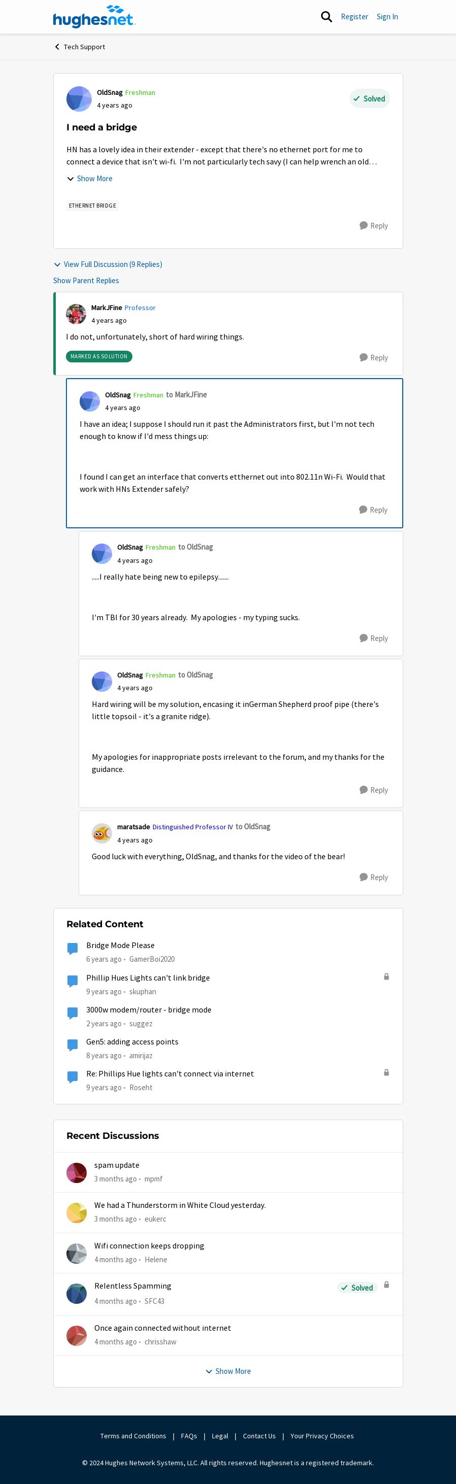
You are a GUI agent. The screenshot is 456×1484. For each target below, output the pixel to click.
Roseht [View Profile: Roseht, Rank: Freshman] (141, 1087)
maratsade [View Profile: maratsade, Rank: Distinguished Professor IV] (133, 826)
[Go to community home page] (94, 16)
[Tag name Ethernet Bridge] (92, 205)
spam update (116, 1165)
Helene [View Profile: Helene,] (156, 1259)
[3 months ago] (115, 1179)
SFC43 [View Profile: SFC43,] (154, 1301)
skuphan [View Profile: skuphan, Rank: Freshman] (142, 991)
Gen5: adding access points (132, 1042)
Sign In (387, 16)
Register (354, 16)
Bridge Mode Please (120, 945)
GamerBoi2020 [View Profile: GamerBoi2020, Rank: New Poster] (151, 959)
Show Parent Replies (86, 280)
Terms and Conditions (133, 1435)
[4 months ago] (115, 1260)
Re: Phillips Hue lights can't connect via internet (170, 1074)
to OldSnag (195, 547)
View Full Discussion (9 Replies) (107, 264)
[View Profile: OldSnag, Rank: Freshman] (79, 99)
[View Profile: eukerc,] (76, 1213)
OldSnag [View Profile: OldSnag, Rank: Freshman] (110, 92)
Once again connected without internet (162, 1328)
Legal (220, 1435)
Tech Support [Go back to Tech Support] (79, 46)
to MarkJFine (186, 394)
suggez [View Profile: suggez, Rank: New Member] (141, 1023)
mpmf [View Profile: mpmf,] (154, 1179)
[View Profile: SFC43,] (76, 1294)
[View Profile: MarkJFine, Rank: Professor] (76, 314)
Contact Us (259, 1435)
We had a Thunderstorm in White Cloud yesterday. (180, 1205)
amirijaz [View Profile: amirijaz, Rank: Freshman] (141, 1055)
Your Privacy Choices (323, 1435)
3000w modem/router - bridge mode (149, 1010)
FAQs (189, 1435)
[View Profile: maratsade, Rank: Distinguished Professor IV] (102, 833)
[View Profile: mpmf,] (76, 1173)
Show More (89, 178)
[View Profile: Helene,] (76, 1253)
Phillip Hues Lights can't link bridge (148, 978)
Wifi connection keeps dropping (149, 1246)
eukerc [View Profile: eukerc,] (155, 1219)
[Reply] (374, 226)
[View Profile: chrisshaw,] (76, 1336)
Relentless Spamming (132, 1286)
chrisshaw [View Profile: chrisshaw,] (161, 1341)
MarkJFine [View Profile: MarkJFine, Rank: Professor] (106, 307)
